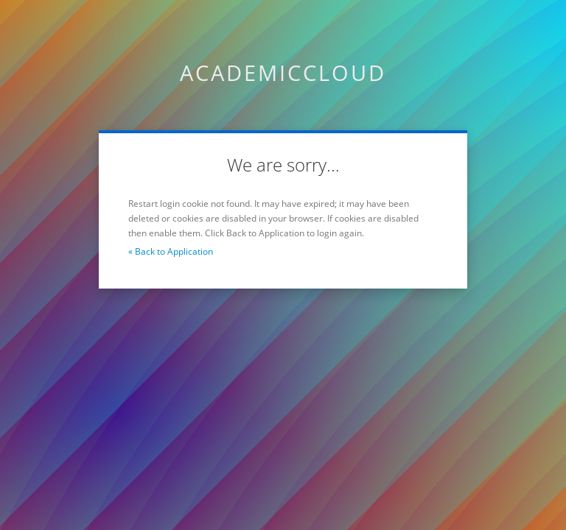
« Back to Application (170, 251)
